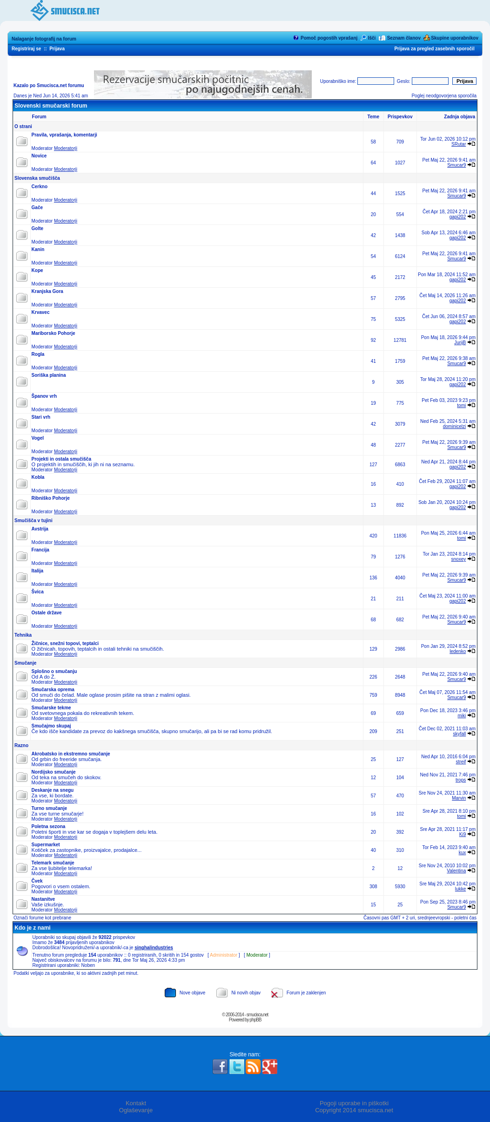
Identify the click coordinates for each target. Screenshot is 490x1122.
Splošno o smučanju (54, 671)
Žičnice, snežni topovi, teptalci (65, 643)
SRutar (458, 144)
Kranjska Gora (47, 291)
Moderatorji (65, 148)
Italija (38, 570)
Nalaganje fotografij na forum (44, 38)
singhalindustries (153, 947)
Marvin (459, 798)
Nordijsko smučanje (54, 772)
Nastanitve (43, 899)
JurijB (460, 342)
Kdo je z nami (32, 928)
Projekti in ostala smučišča (61, 459)
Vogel (38, 438)
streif (461, 761)
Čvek (37, 881)
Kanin (38, 249)
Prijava (57, 48)
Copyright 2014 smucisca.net (354, 1110)
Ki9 (462, 834)
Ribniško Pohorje (51, 498)
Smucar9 (456, 165)
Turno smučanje (49, 808)
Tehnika (23, 635)
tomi (461, 405)
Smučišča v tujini (33, 520)
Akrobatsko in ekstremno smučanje (71, 753)
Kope (37, 270)
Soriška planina (49, 375)
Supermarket (46, 844)
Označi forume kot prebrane (42, 917)
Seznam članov (404, 38)
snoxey (458, 559)
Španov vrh (44, 396)
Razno (21, 745)
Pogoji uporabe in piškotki (354, 1103)
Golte (38, 228)
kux (462, 852)
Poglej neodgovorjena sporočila (444, 95)
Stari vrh (41, 417)
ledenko (458, 651)
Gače (37, 207)
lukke (460, 888)
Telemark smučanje (53, 862)
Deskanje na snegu (53, 790)
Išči (372, 38)
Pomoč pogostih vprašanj (329, 38)
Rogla (38, 354)
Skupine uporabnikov (454, 38)
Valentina (456, 870)
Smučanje (25, 663)
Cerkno (39, 186)
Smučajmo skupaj (51, 725)
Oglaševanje (136, 1110)
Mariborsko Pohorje (53, 333)
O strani (23, 126)
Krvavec (41, 312)
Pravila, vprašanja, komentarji (64, 134)
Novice (39, 155)
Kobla (38, 477)
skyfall (459, 733)
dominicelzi (454, 426)
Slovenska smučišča (37, 178)
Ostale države (47, 612)
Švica (38, 591)
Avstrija (40, 528)
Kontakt (136, 1103)
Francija (40, 549)
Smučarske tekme (51, 707)
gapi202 (458, 216)
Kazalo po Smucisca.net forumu (48, 85)
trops (461, 779)
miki (461, 715)
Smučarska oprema (53, 689)
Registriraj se (26, 48)
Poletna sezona (49, 826)
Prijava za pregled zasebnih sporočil (434, 48)
